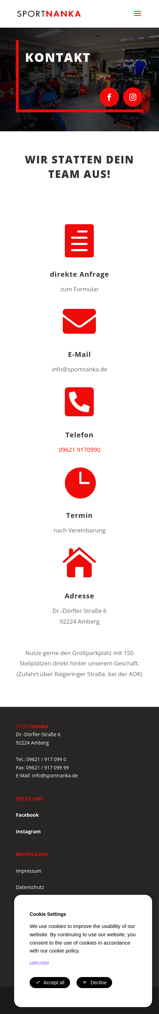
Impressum (28, 871)
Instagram (28, 831)
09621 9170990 (79, 450)
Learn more (39, 962)
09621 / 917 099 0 (46, 759)
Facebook (27, 815)
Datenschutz (30, 887)
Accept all (49, 982)
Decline (94, 982)
